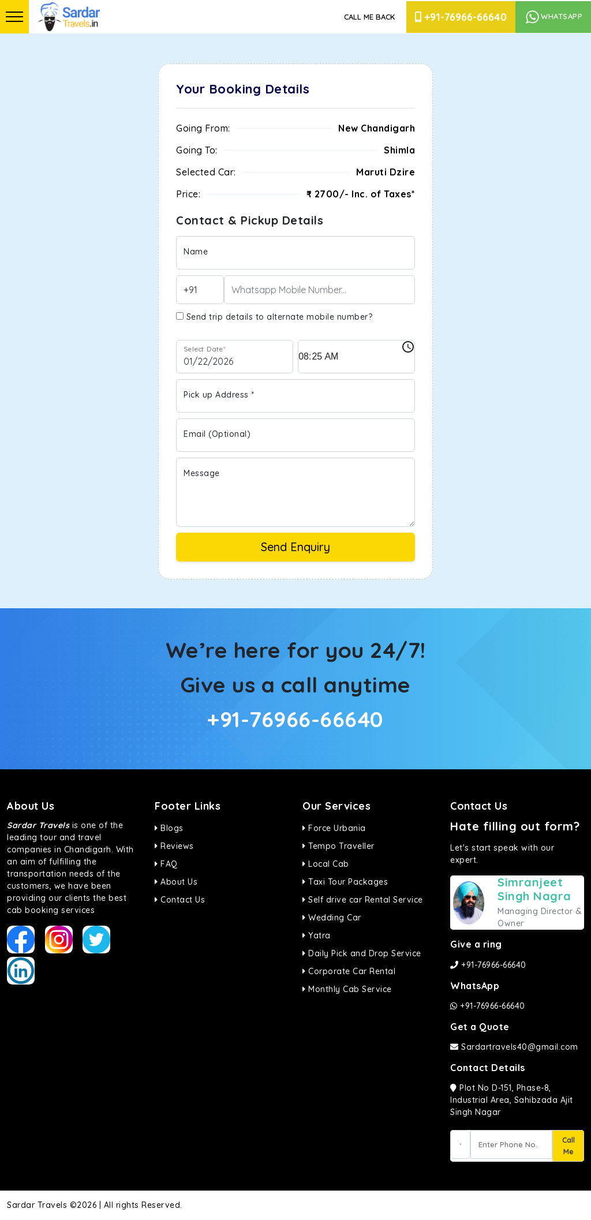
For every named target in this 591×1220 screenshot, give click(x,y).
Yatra (316, 935)
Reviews (174, 846)
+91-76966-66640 (461, 17)
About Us (176, 882)
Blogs (169, 828)
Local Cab (325, 864)
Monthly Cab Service (347, 989)
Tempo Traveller (338, 846)
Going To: (197, 150)
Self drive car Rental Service (362, 900)
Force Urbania (334, 828)
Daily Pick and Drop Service (361, 953)
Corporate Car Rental (348, 971)
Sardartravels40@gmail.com (514, 1047)
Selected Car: (206, 172)
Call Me (568, 1145)
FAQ (166, 864)
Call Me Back (369, 16)
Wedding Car (331, 917)
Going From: (203, 128)
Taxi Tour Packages (345, 882)
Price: (188, 194)
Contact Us (180, 900)
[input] (356, 356)
